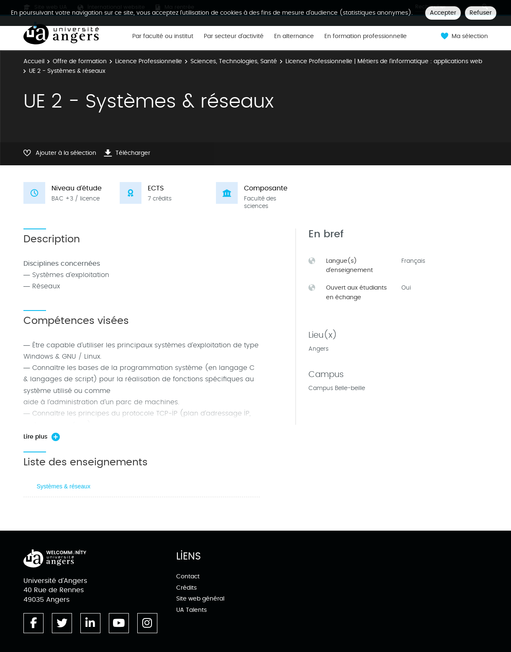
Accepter (443, 12)
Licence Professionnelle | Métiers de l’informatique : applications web (383, 61)
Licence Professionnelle (148, 61)
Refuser (481, 12)
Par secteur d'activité (234, 36)
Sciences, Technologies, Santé (233, 61)
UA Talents (191, 610)
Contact (188, 576)
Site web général (200, 598)
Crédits (186, 587)
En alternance (294, 36)
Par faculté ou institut (162, 36)
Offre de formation (80, 61)
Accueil (33, 61)
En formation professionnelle (365, 36)
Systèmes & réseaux (63, 486)
